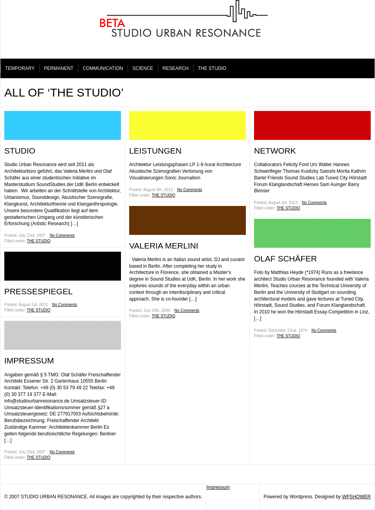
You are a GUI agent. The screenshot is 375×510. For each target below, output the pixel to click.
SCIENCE (142, 68)
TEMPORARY (20, 68)
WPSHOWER (356, 496)
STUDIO (19, 150)
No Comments (62, 235)
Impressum (217, 487)
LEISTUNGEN (155, 150)
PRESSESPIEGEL (38, 291)
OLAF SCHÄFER (285, 258)
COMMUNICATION (103, 68)
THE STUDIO (212, 68)
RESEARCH (176, 68)
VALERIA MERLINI (163, 245)
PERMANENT (58, 68)
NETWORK (275, 150)
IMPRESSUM (29, 360)
